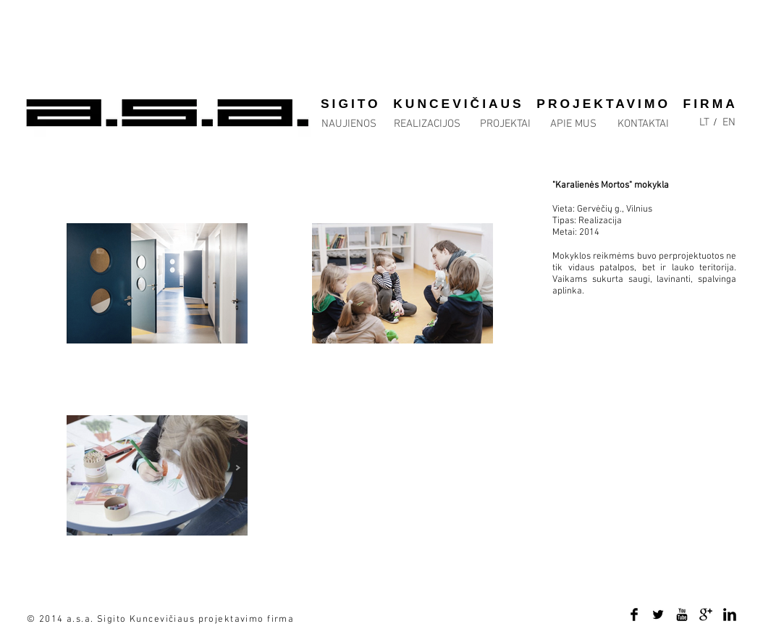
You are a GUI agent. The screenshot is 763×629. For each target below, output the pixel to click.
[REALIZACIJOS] (427, 124)
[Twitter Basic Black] (658, 614)
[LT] (704, 122)
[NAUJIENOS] (348, 124)
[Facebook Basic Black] (634, 614)
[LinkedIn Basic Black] (729, 614)
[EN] (729, 122)
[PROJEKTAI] (505, 124)
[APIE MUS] (573, 124)
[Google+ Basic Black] (705, 614)
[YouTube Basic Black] (681, 614)
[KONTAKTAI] (643, 124)
